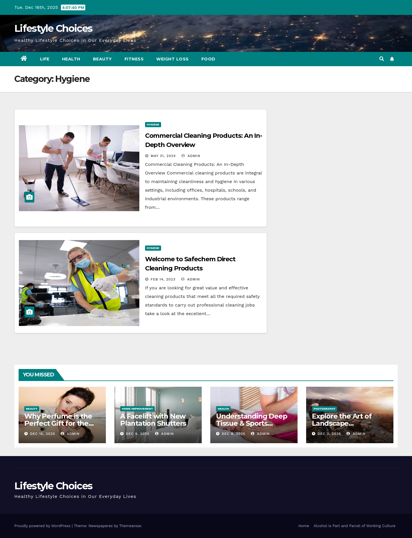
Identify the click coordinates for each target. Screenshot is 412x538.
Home (303, 526)
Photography (324, 408)
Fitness (134, 59)
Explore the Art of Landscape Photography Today (345, 423)
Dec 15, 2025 (42, 434)
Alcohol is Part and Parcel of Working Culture (354, 526)
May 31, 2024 (163, 156)
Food (208, 59)
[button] (381, 59)
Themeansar (130, 526)
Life (44, 59)
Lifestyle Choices (53, 28)
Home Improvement (137, 408)
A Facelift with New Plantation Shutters (153, 419)
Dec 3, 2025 (329, 434)
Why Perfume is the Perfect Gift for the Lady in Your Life (58, 423)
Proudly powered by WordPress (43, 526)
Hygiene (153, 124)
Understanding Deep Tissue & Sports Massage (251, 423)
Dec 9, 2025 (137, 434)
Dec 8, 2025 (233, 434)
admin (190, 156)
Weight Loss (172, 59)
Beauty (102, 59)
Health (71, 59)
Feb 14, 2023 (163, 279)
